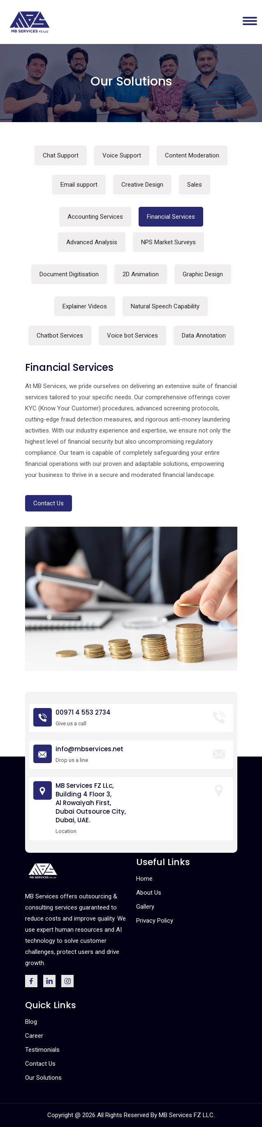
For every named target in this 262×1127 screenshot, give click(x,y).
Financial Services (171, 216)
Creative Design (142, 184)
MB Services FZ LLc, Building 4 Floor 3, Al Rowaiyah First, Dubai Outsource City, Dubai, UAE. (91, 802)
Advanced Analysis (91, 242)
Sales (194, 184)
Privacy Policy (154, 920)
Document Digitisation (69, 274)
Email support (78, 184)
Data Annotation (204, 335)
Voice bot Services (132, 335)
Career (34, 1035)
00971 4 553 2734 (83, 712)
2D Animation (141, 274)
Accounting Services (95, 216)
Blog (31, 1021)
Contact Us (48, 503)
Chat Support (61, 155)
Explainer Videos (85, 306)
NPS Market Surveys (168, 242)
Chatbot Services (60, 335)
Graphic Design (203, 274)
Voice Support (121, 155)
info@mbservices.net (89, 749)
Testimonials (42, 1049)
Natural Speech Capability (165, 306)
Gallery (145, 906)
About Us (148, 892)
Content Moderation (192, 155)
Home (144, 878)
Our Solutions (43, 1077)
